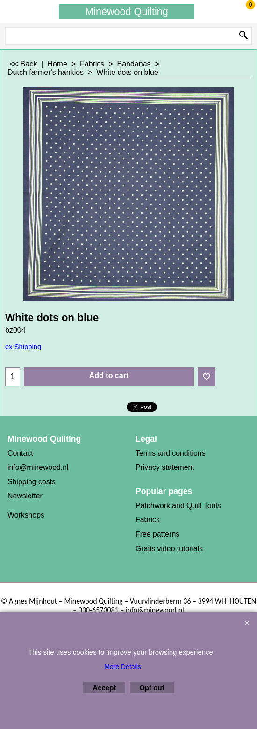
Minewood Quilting (126, 11)
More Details (122, 667)
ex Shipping (23, 346)
